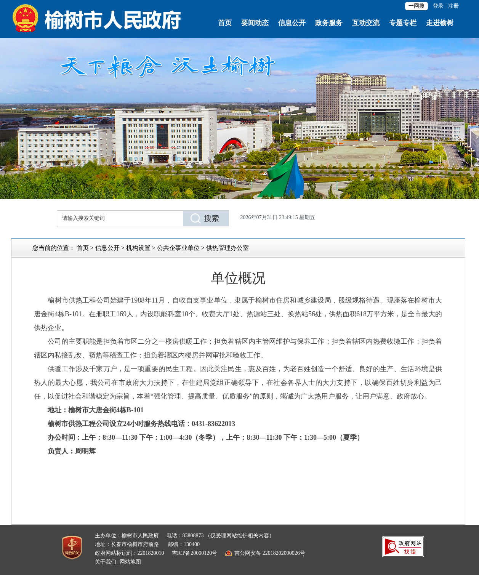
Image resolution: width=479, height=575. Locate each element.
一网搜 (417, 6)
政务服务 (329, 23)
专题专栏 (403, 23)
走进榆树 (439, 23)
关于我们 (105, 562)
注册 (453, 6)
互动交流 (366, 23)
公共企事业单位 (178, 248)
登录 (438, 6)
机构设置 (138, 248)
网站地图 (130, 562)
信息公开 (292, 23)
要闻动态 (255, 23)
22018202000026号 (284, 553)
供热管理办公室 (227, 248)
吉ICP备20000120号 (195, 553)
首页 (225, 23)
